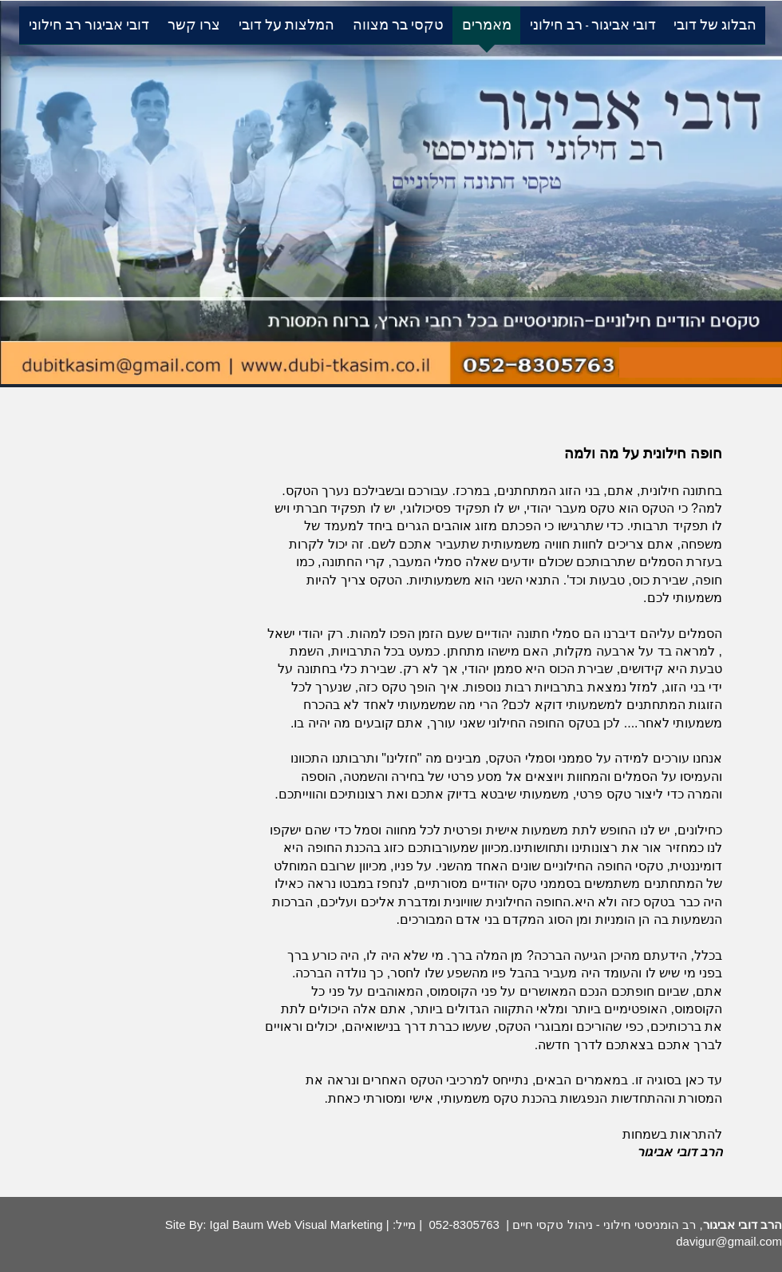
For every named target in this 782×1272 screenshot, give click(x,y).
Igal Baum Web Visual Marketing (294, 1224)
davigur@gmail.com (729, 1241)
